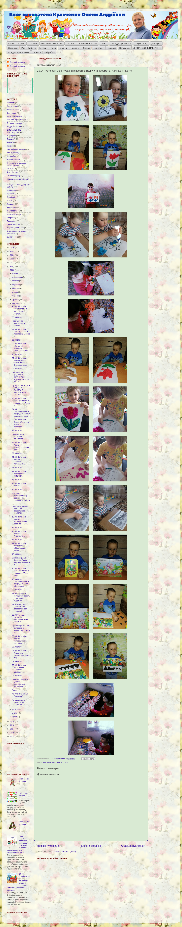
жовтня (15, 281)
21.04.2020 (17, 467)
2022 (12, 262)
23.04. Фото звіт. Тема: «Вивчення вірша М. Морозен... (20, 423)
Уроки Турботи (28, 48)
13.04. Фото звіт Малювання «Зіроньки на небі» (19, 547)
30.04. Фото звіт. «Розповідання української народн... (19, 310)
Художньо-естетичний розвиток (81, 43)
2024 (12, 255)
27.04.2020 (17, 369)
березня (16, 709)
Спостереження (14, 214)
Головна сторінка (16, 43)
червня (15, 296)
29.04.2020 (17, 340)
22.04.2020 (17, 453)
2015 (12, 736)
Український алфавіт (24, 780)
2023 (12, 259)
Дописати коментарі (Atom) (64, 852)
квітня (15, 303)
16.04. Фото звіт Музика (19, 484)
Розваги (10, 204)
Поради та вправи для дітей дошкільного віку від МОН (20, 509)
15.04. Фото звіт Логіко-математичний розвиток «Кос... (20, 520)
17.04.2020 (17, 480)
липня (15, 292)
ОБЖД (104, 43)
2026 (12, 247)
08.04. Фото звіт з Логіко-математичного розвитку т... (19, 639)
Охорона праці (13, 175)
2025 (12, 251)
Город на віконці (23, 794)
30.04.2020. (17, 317)
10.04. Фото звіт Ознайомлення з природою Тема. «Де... (20, 572)
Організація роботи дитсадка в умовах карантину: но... (21, 629)
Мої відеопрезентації (121, 43)
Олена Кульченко (17, 62)
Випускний (11, 113)
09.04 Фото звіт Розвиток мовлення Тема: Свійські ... (20, 618)
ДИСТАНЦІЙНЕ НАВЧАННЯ (147, 48)
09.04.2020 (17, 590)
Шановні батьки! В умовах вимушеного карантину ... (20, 682)
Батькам (37, 52)
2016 (12, 733)
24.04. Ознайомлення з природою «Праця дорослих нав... (21, 412)
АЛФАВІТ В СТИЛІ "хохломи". (20, 695)
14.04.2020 (17, 540)
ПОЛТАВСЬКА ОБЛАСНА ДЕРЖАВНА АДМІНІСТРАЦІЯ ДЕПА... (20, 377)
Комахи (42, 48)
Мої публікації (13, 153)
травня (15, 299)
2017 (12, 729)
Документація (141, 43)
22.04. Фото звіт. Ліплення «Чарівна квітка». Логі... (20, 446)
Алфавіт (15, 690)
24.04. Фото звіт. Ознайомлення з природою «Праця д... (21, 402)
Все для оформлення (18, 52)
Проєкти (10, 194)
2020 (12, 270)
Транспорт (98, 48)
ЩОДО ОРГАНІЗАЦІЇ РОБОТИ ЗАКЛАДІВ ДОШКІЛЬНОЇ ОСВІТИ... (21, 390)
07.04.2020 (17, 661)
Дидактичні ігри (14, 126)
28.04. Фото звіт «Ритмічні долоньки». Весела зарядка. (20, 347)
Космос (86, 48)
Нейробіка (49, 52)
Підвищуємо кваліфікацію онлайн (18, 323)
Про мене (33, 43)
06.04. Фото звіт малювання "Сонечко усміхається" (19, 668)
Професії (111, 48)
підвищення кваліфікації (18, 179)
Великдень (124, 48)
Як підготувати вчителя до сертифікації (18, 702)
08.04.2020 (17, 647)
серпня (15, 288)
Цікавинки (13, 48)
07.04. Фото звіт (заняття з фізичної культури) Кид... (21, 654)
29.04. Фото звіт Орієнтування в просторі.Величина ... (21, 332)
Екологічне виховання (52, 43)
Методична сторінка (16, 149)
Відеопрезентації (14, 116)
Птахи (53, 48)
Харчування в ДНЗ (15, 228)
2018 (12, 725)
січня (14, 717)
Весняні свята (13, 110)
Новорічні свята (14, 159)
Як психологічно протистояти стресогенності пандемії (19, 607)
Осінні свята (12, 172)
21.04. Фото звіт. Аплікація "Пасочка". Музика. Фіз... (19, 460)
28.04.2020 (17, 354)
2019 (12, 721)
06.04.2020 (17, 676)
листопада (17, 277)
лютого (15, 713)
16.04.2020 (17, 489)
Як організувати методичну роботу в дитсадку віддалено (21, 597)
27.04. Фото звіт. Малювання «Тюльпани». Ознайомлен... (19, 361)
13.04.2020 (17, 554)
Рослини (75, 48)
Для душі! (156, 43)
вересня (16, 285)
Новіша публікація (48, 845)
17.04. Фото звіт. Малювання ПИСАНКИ (19, 473)
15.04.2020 (17, 527)
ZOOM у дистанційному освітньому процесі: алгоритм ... (21, 498)
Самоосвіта (12, 211)
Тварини (63, 48)
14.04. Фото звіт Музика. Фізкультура (19, 533)
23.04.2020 (17, 430)
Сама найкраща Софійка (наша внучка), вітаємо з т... (21, 561)
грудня (15, 273)
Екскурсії (11, 139)
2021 (12, 266)
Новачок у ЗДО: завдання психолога (19, 436)
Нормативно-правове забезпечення (16, 164)
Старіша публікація (133, 845)
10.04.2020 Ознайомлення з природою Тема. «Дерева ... (20, 582)
